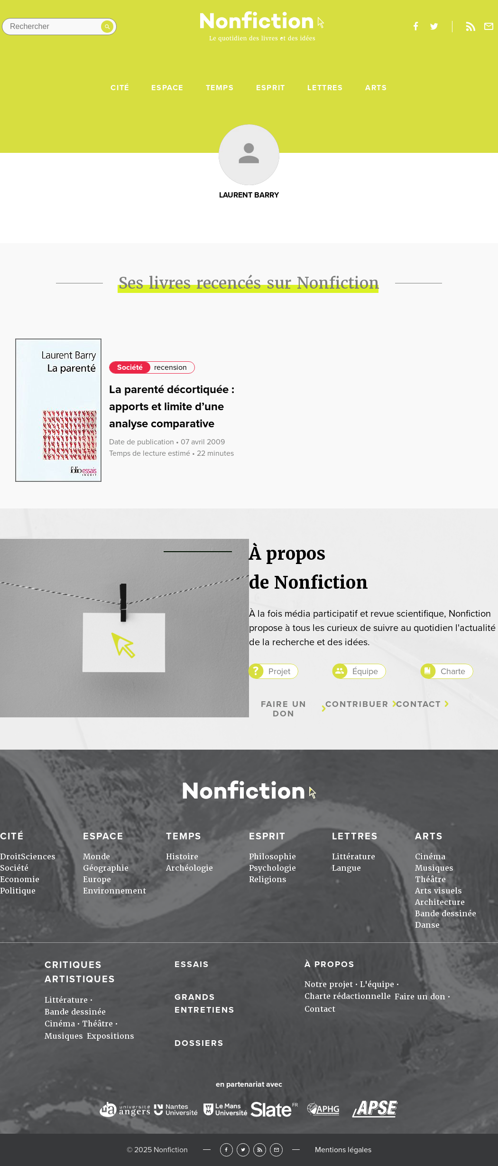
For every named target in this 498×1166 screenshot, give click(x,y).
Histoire (182, 857)
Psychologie (272, 868)
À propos (329, 964)
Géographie (106, 868)
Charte (453, 671)
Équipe (365, 671)
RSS (259, 1149)
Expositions (110, 1036)
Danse (427, 925)
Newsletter (489, 27)
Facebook (226, 1149)
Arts (376, 88)
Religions (267, 879)
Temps (220, 88)
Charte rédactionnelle (347, 996)
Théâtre (430, 879)
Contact (418, 704)
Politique (18, 891)
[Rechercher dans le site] (59, 26)
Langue (346, 868)
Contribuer (357, 704)
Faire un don (283, 709)
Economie (19, 879)
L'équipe (377, 984)
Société (130, 367)
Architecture (440, 902)
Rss (470, 27)
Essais (192, 964)
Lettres (325, 88)
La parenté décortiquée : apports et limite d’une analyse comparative (171, 407)
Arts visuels (438, 891)
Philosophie (272, 857)
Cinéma (430, 857)
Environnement (114, 891)
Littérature (353, 857)
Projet (279, 671)
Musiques (434, 868)
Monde (96, 857)
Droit (10, 857)
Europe (97, 879)
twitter (434, 27)
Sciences (38, 857)
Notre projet (328, 984)
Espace (167, 88)
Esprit (271, 88)
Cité (120, 88)
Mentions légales (343, 1150)
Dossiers (199, 1043)
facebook (415, 27)
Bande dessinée (445, 914)
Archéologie (189, 868)
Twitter (243, 1149)
